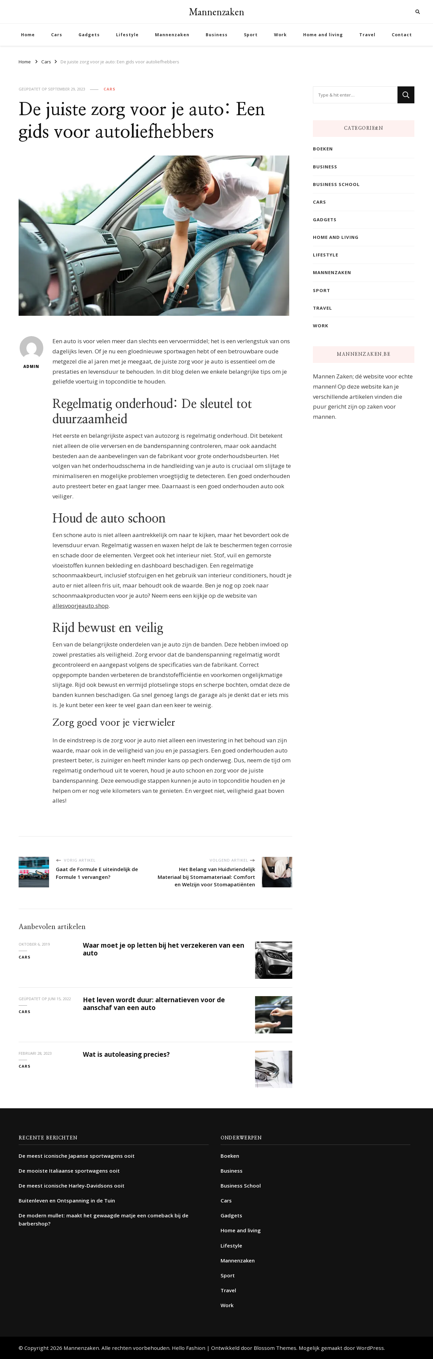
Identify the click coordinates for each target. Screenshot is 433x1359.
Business (217, 35)
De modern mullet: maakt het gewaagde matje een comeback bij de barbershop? (103, 1219)
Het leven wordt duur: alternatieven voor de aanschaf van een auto (154, 1003)
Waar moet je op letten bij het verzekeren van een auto (163, 949)
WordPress (370, 1347)
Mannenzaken (216, 11)
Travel (367, 35)
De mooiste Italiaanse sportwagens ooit (69, 1170)
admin (31, 352)
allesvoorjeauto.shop (80, 606)
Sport (251, 35)
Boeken (323, 149)
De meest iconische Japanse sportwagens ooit (77, 1155)
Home (28, 35)
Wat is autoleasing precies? (126, 1054)
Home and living (323, 35)
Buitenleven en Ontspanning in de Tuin (67, 1200)
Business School (336, 184)
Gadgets (89, 35)
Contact (402, 35)
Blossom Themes (275, 1347)
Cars (56, 35)
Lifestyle (127, 35)
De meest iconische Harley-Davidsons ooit (71, 1185)
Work (280, 35)
